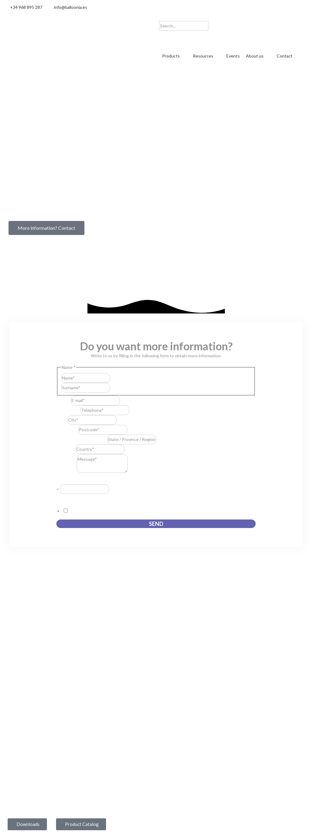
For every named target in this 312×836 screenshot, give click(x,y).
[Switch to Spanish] (167, 37)
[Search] (209, 27)
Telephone (68, 409)
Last (114, 387)
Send (156, 523)
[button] (174, 56)
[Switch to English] (179, 37)
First (114, 377)
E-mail (63, 400)
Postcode (67, 429)
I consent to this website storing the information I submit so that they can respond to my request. (162, 510)
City (61, 419)
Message (66, 471)
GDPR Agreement (75, 497)
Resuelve (66, 479)
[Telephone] (104, 410)
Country (65, 448)
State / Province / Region (81, 439)
